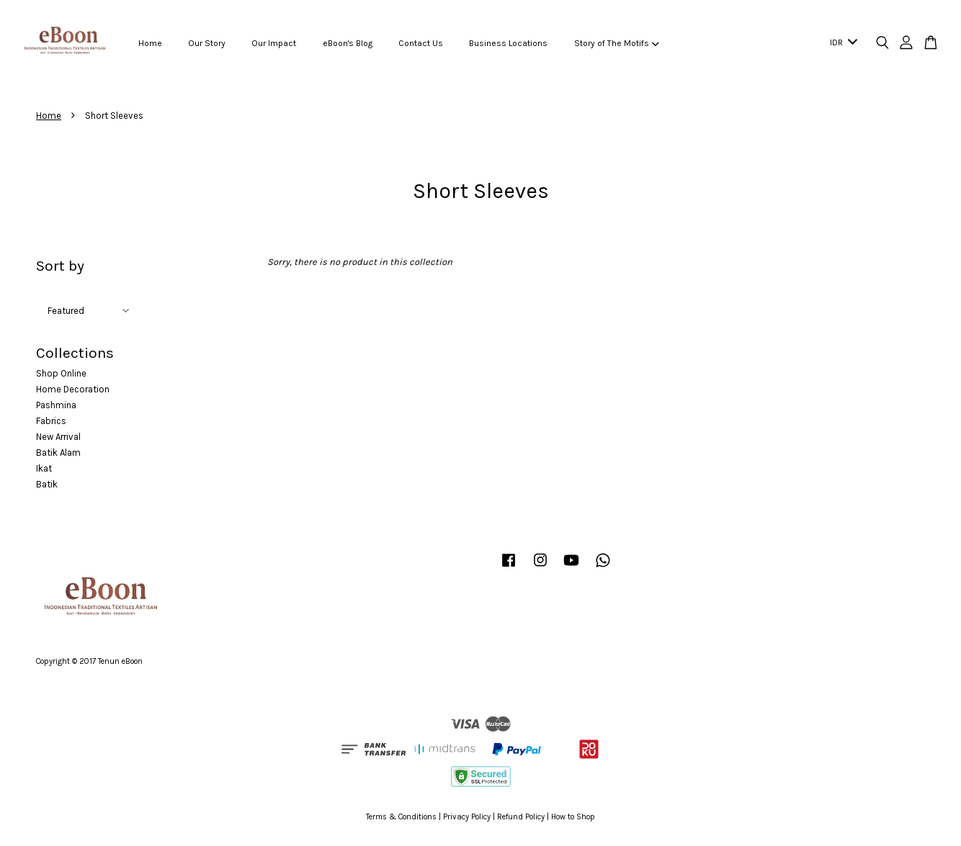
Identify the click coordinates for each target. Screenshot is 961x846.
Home (150, 43)
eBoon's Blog (347, 43)
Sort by (60, 265)
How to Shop (573, 817)
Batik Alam (58, 452)
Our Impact (273, 43)
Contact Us (420, 43)
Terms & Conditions (401, 817)
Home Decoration (72, 389)
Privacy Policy (467, 817)
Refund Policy (521, 817)
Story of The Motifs (616, 43)
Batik (47, 484)
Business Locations (508, 43)
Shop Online (61, 373)
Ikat (44, 468)
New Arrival (58, 436)
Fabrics (51, 420)
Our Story (206, 43)
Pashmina (56, 405)
